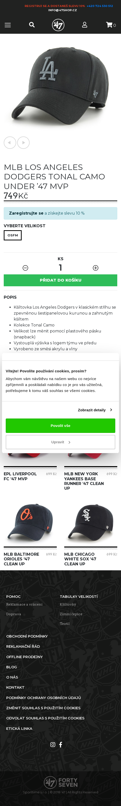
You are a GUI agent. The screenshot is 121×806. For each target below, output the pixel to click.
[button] (10, 142)
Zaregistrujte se (26, 213)
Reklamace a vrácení (24, 604)
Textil (65, 624)
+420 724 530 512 (100, 6)
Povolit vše (60, 425)
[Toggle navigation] (8, 25)
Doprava (13, 614)
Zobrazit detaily (92, 410)
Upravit (60, 442)
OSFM (12, 235)
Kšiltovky (68, 604)
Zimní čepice (71, 614)
